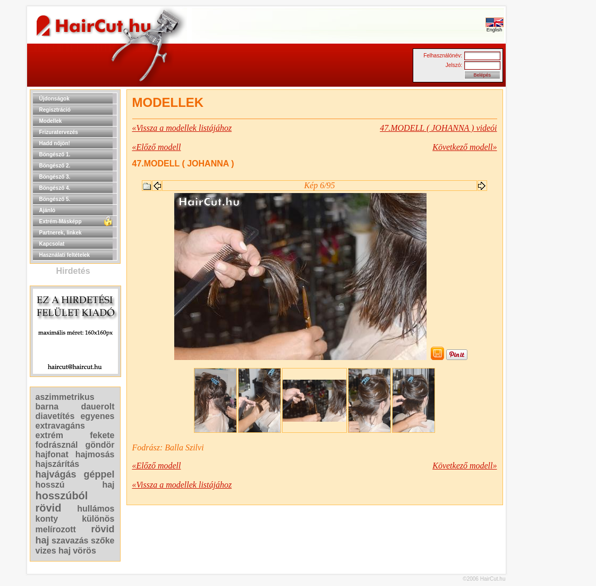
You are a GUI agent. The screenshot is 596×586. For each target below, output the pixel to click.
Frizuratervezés (58, 132)
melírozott (56, 529)
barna (47, 406)
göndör (99, 444)
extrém (49, 435)
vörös (84, 550)
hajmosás (95, 454)
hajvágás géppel (75, 474)
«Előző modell (156, 147)
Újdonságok (54, 99)
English (495, 27)
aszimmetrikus (65, 396)
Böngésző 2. (55, 166)
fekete (102, 435)
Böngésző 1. (55, 154)
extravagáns (60, 425)
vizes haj (53, 550)
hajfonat (52, 454)
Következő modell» (464, 147)
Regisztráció (55, 110)
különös (98, 518)
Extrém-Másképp (60, 221)
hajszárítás (58, 463)
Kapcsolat (52, 244)
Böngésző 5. (55, 199)
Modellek (50, 121)
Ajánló (47, 210)
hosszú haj (75, 484)
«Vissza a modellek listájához (182, 127)
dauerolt (97, 406)
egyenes (97, 416)
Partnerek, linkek (60, 233)
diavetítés (55, 416)
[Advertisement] (540, 248)
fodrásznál (57, 444)
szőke (102, 540)
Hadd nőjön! (54, 143)
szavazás (70, 540)
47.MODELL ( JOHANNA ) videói (438, 127)
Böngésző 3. (55, 177)
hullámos (95, 508)
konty (47, 518)
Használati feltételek (64, 255)
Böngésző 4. (55, 188)
